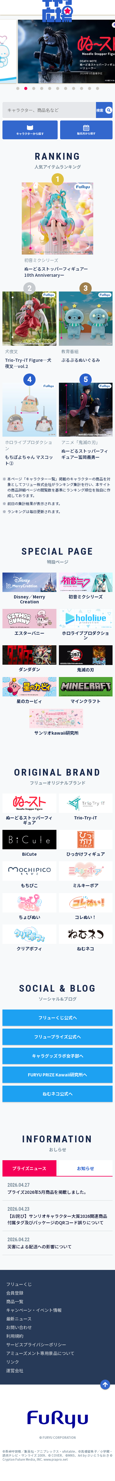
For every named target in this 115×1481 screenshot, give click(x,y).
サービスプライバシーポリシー (36, 1344)
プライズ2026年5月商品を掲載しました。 (47, 1192)
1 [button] (17, 88)
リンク (12, 1362)
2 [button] (25, 88)
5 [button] (49, 88)
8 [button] (73, 88)
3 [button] (33, 88)
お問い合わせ (19, 1327)
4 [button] (41, 88)
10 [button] (89, 88)
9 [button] (81, 88)
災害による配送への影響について (39, 1246)
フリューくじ (19, 1284)
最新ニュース (19, 1319)
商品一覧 (14, 1301)
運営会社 (14, 1370)
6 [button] (57, 88)
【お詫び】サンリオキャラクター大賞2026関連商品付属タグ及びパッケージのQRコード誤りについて (57, 1219)
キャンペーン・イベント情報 (34, 1310)
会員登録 (14, 1293)
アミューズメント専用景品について (40, 1353)
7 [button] (65, 88)
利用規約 (14, 1336)
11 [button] (97, 88)
